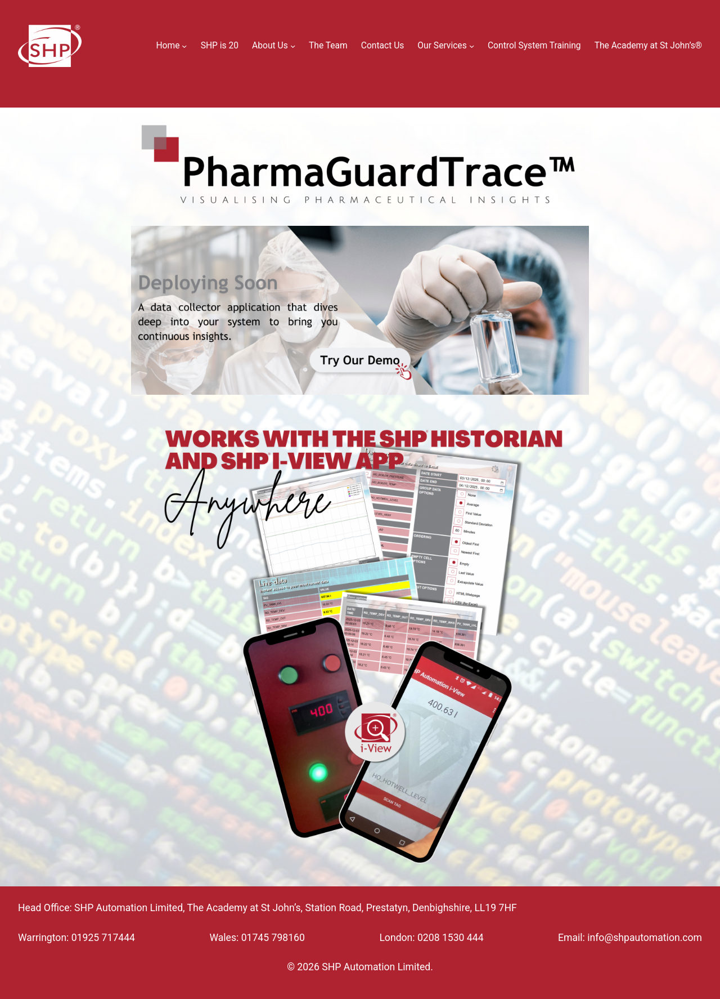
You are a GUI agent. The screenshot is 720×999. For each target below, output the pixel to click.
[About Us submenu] (292, 45)
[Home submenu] (184, 45)
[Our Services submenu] (471, 45)
